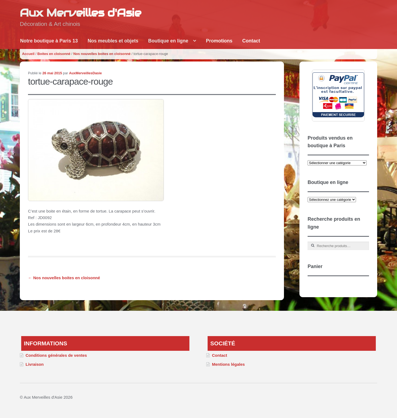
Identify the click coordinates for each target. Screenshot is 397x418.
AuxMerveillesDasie (85, 73)
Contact (251, 41)
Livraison (35, 364)
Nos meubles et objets (112, 41)
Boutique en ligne (168, 41)
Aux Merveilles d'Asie (80, 13)
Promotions (219, 41)
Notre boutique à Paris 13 (49, 41)
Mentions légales (228, 364)
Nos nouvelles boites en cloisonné (102, 54)
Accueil (28, 54)
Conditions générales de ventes (56, 355)
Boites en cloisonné (53, 54)
